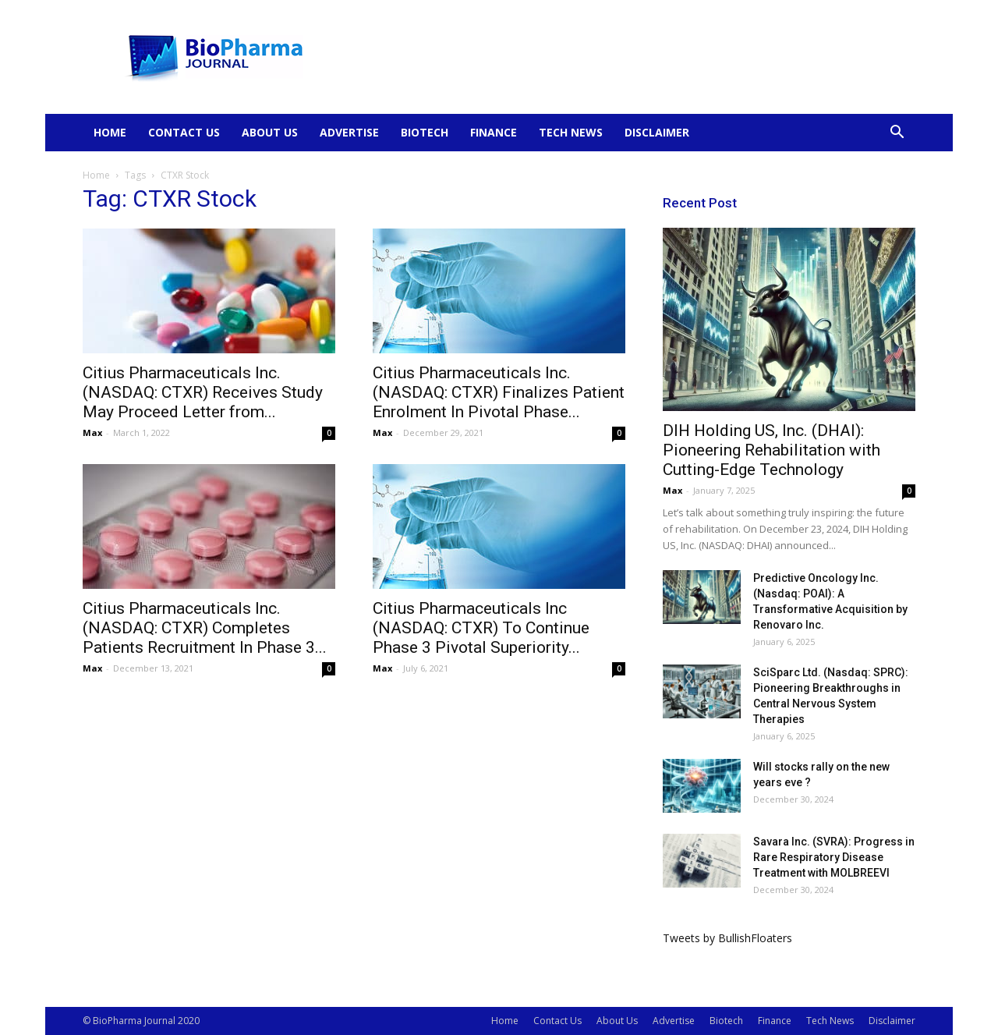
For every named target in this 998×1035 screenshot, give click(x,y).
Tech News (571, 132)
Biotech (424, 132)
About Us (270, 132)
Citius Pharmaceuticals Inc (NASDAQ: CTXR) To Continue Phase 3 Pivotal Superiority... (481, 628)
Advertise (349, 132)
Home (110, 132)
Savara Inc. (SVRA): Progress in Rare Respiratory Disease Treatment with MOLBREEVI (834, 857)
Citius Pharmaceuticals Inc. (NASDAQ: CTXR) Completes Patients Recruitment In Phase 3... (205, 628)
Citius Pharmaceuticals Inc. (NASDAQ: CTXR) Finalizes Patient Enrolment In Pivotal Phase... (499, 392)
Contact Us (184, 132)
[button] (896, 133)
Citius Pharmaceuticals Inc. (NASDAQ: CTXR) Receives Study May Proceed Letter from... (203, 392)
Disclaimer (657, 132)
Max (92, 432)
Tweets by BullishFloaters (727, 937)
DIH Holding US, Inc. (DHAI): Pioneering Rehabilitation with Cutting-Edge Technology (771, 450)
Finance (493, 132)
